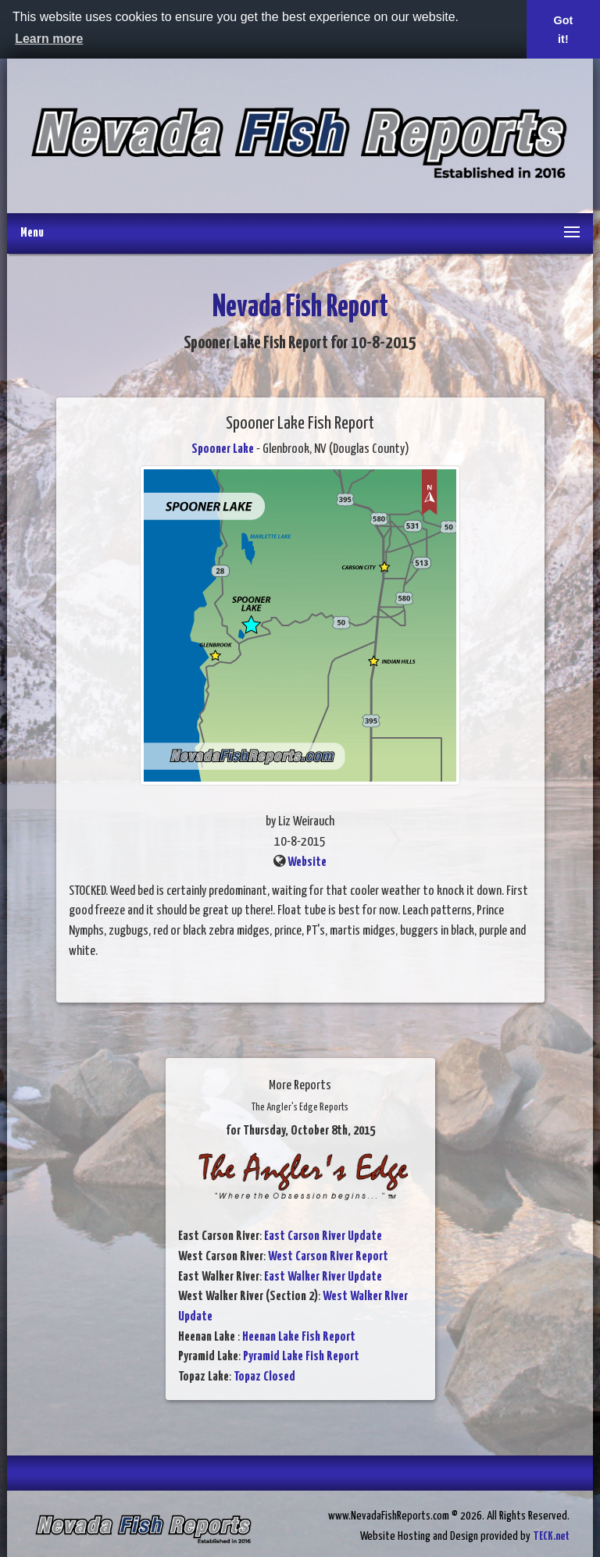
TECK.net (551, 1536)
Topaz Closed (264, 1377)
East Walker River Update (323, 1277)
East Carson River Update (323, 1236)
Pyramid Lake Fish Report (301, 1356)
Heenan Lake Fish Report (298, 1337)
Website (307, 862)
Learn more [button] (49, 38)
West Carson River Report (328, 1256)
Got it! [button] (563, 29)
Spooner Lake (222, 449)
